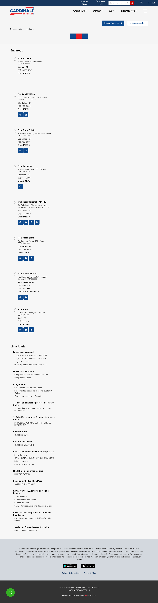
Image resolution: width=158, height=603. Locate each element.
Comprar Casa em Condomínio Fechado (31, 375)
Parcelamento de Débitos (25, 500)
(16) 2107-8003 (24, 106)
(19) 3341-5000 (24, 178)
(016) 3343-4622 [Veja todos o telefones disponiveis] (100, 2)
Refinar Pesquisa (113, 23)
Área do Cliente (84, 2)
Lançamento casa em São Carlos (28, 388)
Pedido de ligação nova (24, 464)
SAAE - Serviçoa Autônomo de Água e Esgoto (33, 506)
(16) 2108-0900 (24, 249)
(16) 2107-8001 (24, 142)
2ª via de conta (20, 455)
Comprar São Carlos (22, 378)
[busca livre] (132, 3)
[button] (141, 2)
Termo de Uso (90, 573)
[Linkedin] (25, 114)
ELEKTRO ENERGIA (22, 474)
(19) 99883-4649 (25, 70)
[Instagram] (20, 186)
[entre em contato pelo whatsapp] (8, 591)
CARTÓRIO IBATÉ (21, 435)
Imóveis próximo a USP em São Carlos (30, 365)
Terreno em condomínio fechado (28, 396)
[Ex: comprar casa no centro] (119, 3)
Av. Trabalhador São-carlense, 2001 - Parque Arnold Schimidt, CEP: (34, 206)
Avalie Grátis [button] (79, 11)
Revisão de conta (21, 503)
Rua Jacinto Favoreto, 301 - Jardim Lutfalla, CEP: (32, 98)
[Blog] (37, 222)
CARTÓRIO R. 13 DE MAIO (24, 484)
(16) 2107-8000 (24, 214)
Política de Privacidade (71, 573)
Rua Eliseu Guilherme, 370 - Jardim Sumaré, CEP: (32, 278)
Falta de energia (21, 461)
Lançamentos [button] (128, 11)
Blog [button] (111, 11)
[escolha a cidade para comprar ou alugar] (152, 2)
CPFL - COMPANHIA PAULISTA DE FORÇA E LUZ (34, 458)
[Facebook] (20, 114)
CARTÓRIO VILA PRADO (24, 445)
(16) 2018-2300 (24, 285)
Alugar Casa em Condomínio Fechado (30, 358)
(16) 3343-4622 (24, 321)
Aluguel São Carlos (22, 361)
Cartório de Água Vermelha (25, 530)
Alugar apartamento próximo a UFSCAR (30, 355)
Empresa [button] (97, 11)
